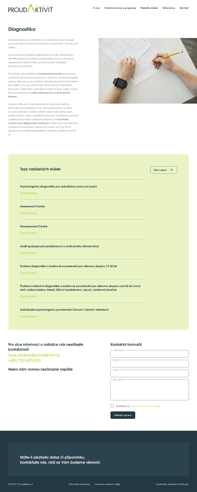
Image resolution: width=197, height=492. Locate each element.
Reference (169, 7)
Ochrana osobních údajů (107, 484)
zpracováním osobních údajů (145, 406)
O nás (96, 7)
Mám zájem (160, 169)
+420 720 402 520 (24, 360)
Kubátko (172, 484)
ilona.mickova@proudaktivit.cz (34, 355)
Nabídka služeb (149, 7)
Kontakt (184, 7)
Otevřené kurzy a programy (120, 7)
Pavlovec (184, 484)
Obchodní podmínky (79, 484)
